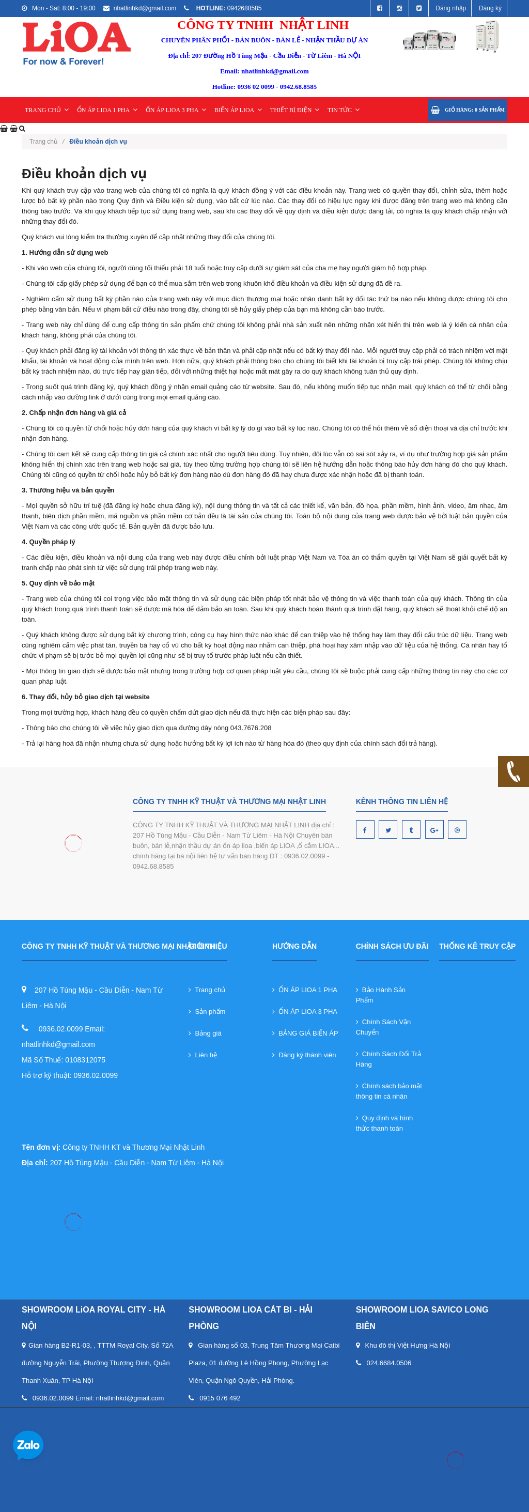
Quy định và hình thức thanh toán (384, 1123)
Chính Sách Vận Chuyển (383, 1027)
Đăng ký (490, 8)
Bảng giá (205, 1033)
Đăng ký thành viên (304, 1055)
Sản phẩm (207, 1011)
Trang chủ (46, 141)
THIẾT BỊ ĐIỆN (294, 110)
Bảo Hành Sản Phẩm (381, 995)
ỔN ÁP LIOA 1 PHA (107, 110)
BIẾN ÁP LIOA (238, 110)
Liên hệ (203, 1055)
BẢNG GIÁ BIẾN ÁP (305, 1033)
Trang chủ (207, 990)
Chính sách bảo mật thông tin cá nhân (389, 1091)
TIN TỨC (344, 110)
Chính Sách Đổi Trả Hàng (388, 1059)
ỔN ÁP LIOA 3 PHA (176, 110)
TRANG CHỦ (47, 110)
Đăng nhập (450, 8)
